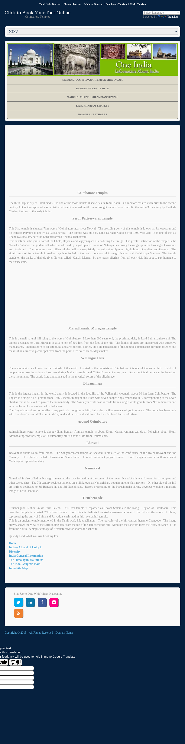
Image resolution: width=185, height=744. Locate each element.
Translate (168, 16)
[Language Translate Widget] (161, 13)
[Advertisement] (92, 161)
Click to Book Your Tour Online (38, 12)
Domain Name (64, 632)
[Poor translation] (15, 662)
